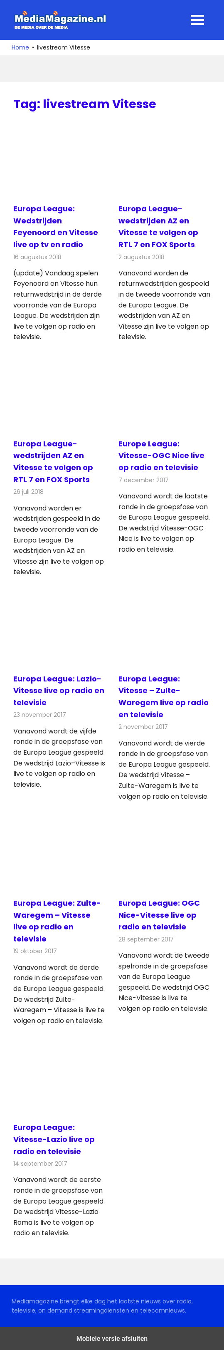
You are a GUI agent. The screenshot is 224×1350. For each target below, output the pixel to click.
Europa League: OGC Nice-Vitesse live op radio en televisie (159, 915)
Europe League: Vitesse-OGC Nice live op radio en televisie (161, 455)
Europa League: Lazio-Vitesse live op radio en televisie (58, 691)
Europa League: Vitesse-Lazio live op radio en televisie (54, 1139)
